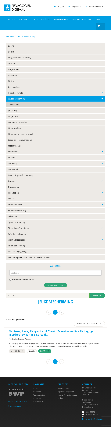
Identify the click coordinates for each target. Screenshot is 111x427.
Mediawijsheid (15, 145)
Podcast (11, 198)
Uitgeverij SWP (63, 388)
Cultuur (11, 63)
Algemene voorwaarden (17, 401)
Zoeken (97, 295)
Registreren (75, 6)
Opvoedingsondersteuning (20, 175)
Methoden (13, 151)
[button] (100, 26)
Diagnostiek (13, 69)
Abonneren (37, 398)
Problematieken (15, 204)
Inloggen (59, 6)
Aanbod (24, 19)
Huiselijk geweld (15, 93)
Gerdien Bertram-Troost (21, 279)
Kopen (44, 351)
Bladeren (10, 36)
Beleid (11, 51)
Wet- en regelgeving (17, 251)
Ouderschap (14, 187)
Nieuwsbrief (61, 19)
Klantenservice (94, 6)
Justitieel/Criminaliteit (18, 122)
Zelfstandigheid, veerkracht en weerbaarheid (29, 257)
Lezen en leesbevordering (20, 140)
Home (11, 19)
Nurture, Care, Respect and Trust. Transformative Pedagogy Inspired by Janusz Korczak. (51, 333)
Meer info (17, 351)
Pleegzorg (14, 104)
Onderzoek (13, 169)
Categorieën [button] (41, 19)
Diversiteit (12, 75)
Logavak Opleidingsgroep (67, 395)
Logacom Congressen (66, 392)
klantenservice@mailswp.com (93, 419)
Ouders (11, 181)
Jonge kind (13, 116)
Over (98, 19)
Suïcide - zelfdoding (17, 234)
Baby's (11, 46)
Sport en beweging (16, 222)
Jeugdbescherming (26, 36)
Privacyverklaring (14, 406)
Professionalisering (17, 210)
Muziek (11, 157)
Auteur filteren (56, 285)
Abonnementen (81, 19)
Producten (37, 392)
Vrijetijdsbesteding (16, 245)
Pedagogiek (13, 192)
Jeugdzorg (12, 110)
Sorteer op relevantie (89, 324)
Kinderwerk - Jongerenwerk (20, 134)
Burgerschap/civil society (19, 57)
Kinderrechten (14, 128)
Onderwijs (13, 163)
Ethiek (11, 81)
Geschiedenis (14, 87)
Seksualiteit (13, 216)
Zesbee (60, 398)
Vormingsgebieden (16, 240)
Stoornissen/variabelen (18, 228)
